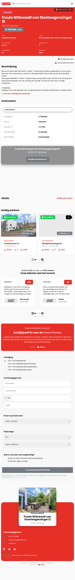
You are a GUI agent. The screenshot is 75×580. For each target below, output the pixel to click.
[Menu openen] (72, 4)
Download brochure (64, 63)
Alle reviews (8, 557)
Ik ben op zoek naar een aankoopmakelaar (23, 458)
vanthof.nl (9, 543)
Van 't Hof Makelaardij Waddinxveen (20, 367)
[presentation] (32, 259)
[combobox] (8, 398)
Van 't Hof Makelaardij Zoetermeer (20, 363)
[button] (35, 259)
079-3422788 (11, 536)
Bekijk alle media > (65, 198)
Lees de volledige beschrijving (16, 93)
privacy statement (19, 477)
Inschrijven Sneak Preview (37, 470)
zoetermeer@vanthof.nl (14, 540)
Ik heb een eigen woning (16, 461)
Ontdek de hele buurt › (37, 159)
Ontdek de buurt (66, 59)
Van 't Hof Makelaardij (15, 360)
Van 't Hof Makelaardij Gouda (17, 370)
